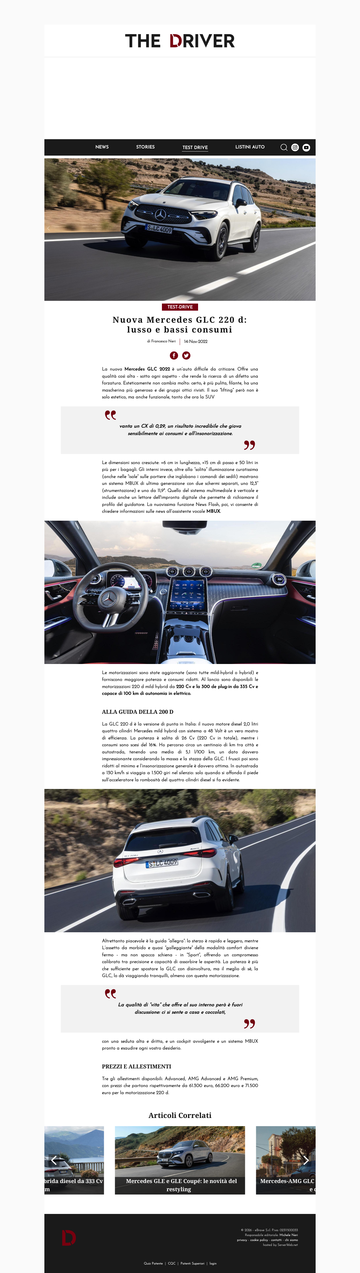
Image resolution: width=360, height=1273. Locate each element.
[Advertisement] (180, 98)
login (213, 1263)
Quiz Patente (153, 1263)
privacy (242, 1240)
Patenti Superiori (192, 1263)
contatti (276, 1240)
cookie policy (259, 1240)
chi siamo (291, 1240)
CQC (171, 1263)
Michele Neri (288, 1235)
